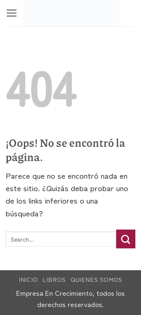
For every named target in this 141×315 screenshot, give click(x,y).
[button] (12, 13)
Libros (54, 279)
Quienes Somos (96, 279)
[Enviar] (125, 239)
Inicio (28, 279)
